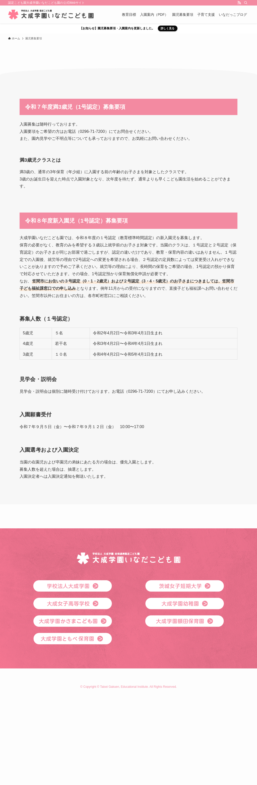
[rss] (239, 3)
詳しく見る (167, 28)
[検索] (245, 3)
